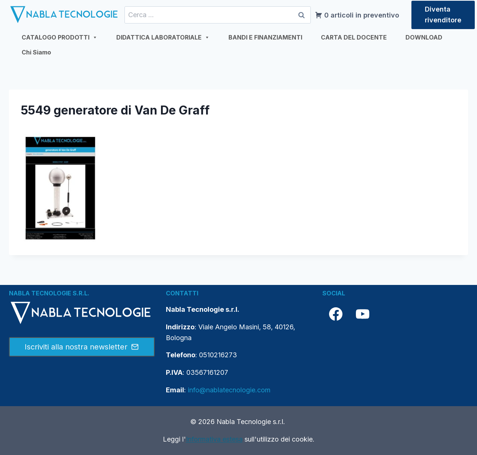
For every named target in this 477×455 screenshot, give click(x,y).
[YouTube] (362, 314)
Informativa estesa (214, 439)
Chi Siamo (36, 52)
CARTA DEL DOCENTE (354, 37)
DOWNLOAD (423, 37)
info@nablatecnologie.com (229, 390)
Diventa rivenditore (443, 14)
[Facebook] (335, 314)
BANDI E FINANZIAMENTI (265, 37)
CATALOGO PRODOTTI (60, 37)
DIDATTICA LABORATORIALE (163, 37)
